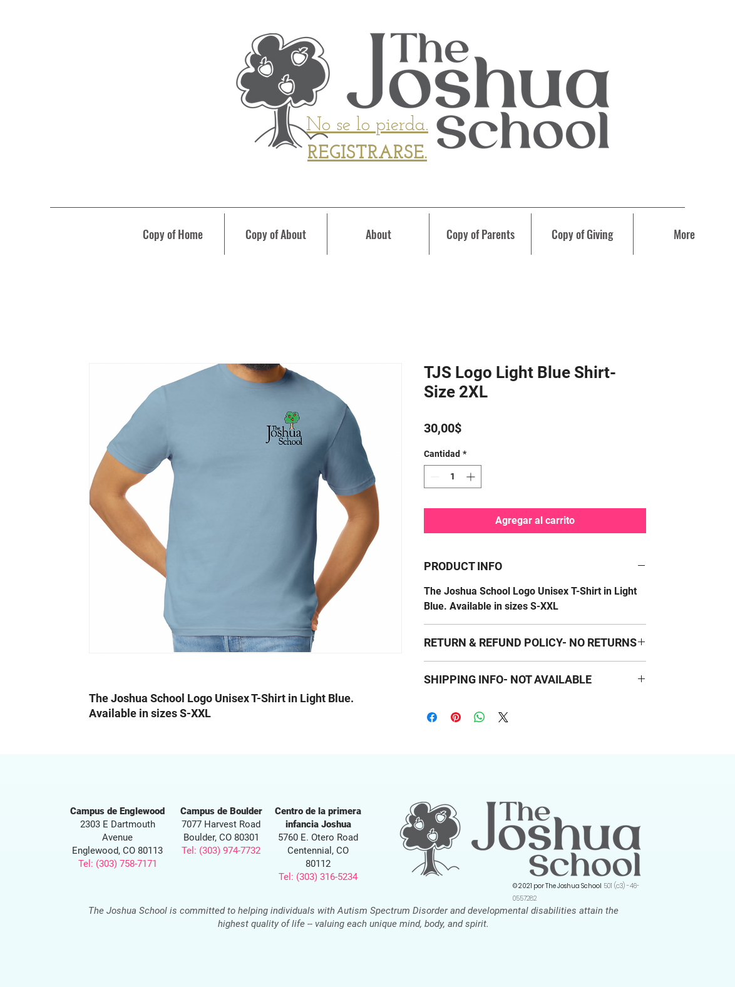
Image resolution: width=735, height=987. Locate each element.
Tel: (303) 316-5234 (318, 876)
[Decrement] (433, 477)
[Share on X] (503, 717)
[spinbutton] (452, 477)
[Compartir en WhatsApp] (479, 717)
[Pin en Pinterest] (455, 717)
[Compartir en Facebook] (431, 717)
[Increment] (472, 477)
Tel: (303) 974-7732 (221, 850)
